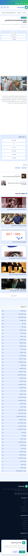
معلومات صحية (24, 536)
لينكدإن (14, 154)
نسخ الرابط (13, 36)
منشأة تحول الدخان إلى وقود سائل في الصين (17, 274)
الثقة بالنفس (25, 522)
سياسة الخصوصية (24, 507)
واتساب (14, 147)
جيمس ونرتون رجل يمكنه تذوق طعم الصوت (18, 290)
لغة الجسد (25, 526)
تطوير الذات (25, 520)
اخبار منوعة (24, 17)
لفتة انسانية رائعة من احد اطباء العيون (18, 225)
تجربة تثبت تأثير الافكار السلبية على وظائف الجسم (16, 209)
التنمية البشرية (25, 518)
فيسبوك (14, 140)
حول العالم (17, 167)
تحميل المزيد (14, 295)
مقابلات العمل (25, 524)
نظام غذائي (25, 538)
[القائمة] (1, 7)
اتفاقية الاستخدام (24, 509)
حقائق (26, 542)
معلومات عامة (25, 544)
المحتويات (13, 34)
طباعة (13, 39)
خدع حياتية (25, 528)
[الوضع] (4, 7)
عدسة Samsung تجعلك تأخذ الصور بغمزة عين (17, 258)
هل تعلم (26, 540)
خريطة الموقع (25, 511)
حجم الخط (13, 32)
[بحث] (7, 7)
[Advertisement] (14, 56)
